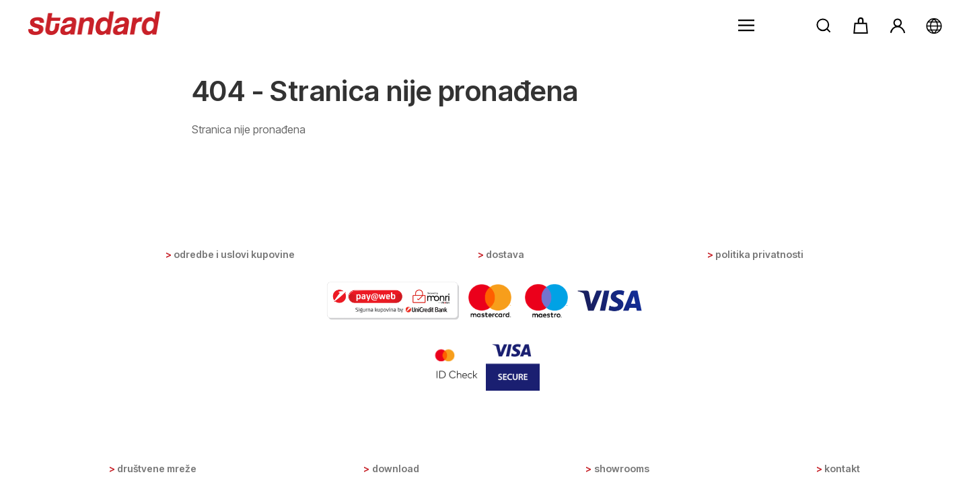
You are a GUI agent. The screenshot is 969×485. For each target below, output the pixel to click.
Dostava (505, 254)
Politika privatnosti (759, 254)
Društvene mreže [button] (156, 468)
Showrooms (621, 468)
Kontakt (842, 468)
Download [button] (395, 468)
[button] (746, 25)
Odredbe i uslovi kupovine (234, 254)
